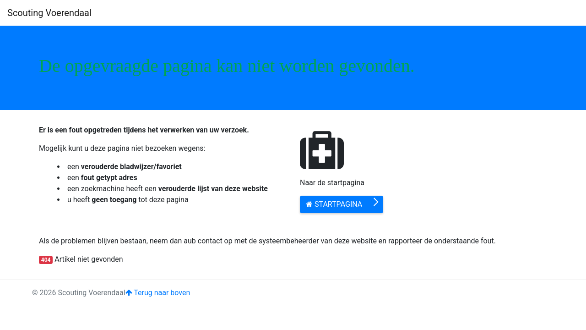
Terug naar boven (157, 292)
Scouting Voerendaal (49, 12)
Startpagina (334, 204)
